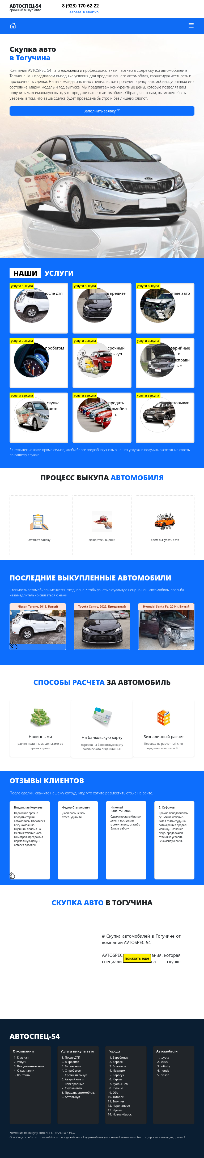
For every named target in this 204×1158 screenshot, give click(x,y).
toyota (164, 1057)
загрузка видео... (46, 962)
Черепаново (121, 1106)
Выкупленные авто (30, 1066)
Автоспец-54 (25, 6)
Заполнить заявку (102, 110)
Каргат (117, 1079)
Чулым (117, 1110)
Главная (22, 1057)
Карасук (118, 1075)
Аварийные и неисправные (74, 1081)
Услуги (21, 1062)
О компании (25, 1070)
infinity (165, 1066)
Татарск (118, 1097)
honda (164, 1070)
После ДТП (72, 1057)
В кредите (72, 1062)
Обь (115, 1092)
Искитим (119, 1070)
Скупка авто (73, 1088)
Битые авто (73, 1066)
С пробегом (73, 1070)
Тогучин (118, 1101)
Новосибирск (122, 1114)
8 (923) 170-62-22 (80, 6)
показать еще (137, 958)
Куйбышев (120, 1084)
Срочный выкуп (76, 1075)
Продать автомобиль (80, 1092)
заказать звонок (84, 11)
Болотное (119, 1066)
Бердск (117, 1062)
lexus (164, 1062)
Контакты (23, 1075)
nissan (164, 1075)
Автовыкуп (72, 1097)
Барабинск (120, 1057)
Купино (118, 1088)
